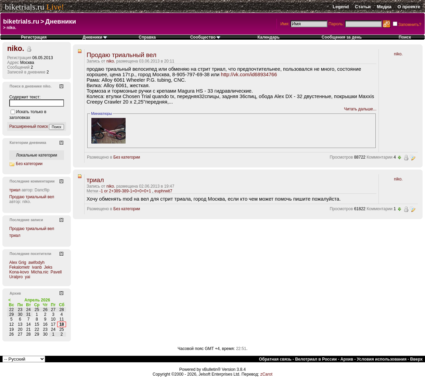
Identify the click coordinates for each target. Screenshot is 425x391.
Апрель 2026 (37, 300)
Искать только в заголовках (27, 114)
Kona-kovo (19, 272)
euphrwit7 (163, 191)
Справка (147, 37)
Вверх (416, 359)
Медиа (384, 6)
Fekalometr (19, 267)
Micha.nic (40, 272)
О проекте (409, 6)
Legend (341, 6)
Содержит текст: (24, 97)
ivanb (37, 267)
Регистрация (34, 37)
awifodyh (36, 262)
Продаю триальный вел (121, 54)
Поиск (405, 37)
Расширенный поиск (28, 126)
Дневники (60, 21)
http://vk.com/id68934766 (249, 74)
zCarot (266, 374)
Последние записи (26, 220)
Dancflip (42, 190)
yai (27, 276)
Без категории (126, 157)
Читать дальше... (360, 109)
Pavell (56, 272)
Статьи (363, 6)
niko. (110, 61)
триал (95, 180)
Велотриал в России (316, 359)
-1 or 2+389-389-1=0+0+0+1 (125, 191)
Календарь (269, 37)
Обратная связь (275, 359)
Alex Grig (17, 262)
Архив (346, 359)
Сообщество (205, 37)
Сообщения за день (342, 37)
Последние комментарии (32, 181)
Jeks (48, 267)
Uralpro (16, 276)
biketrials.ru (24, 6)
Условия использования (382, 359)
